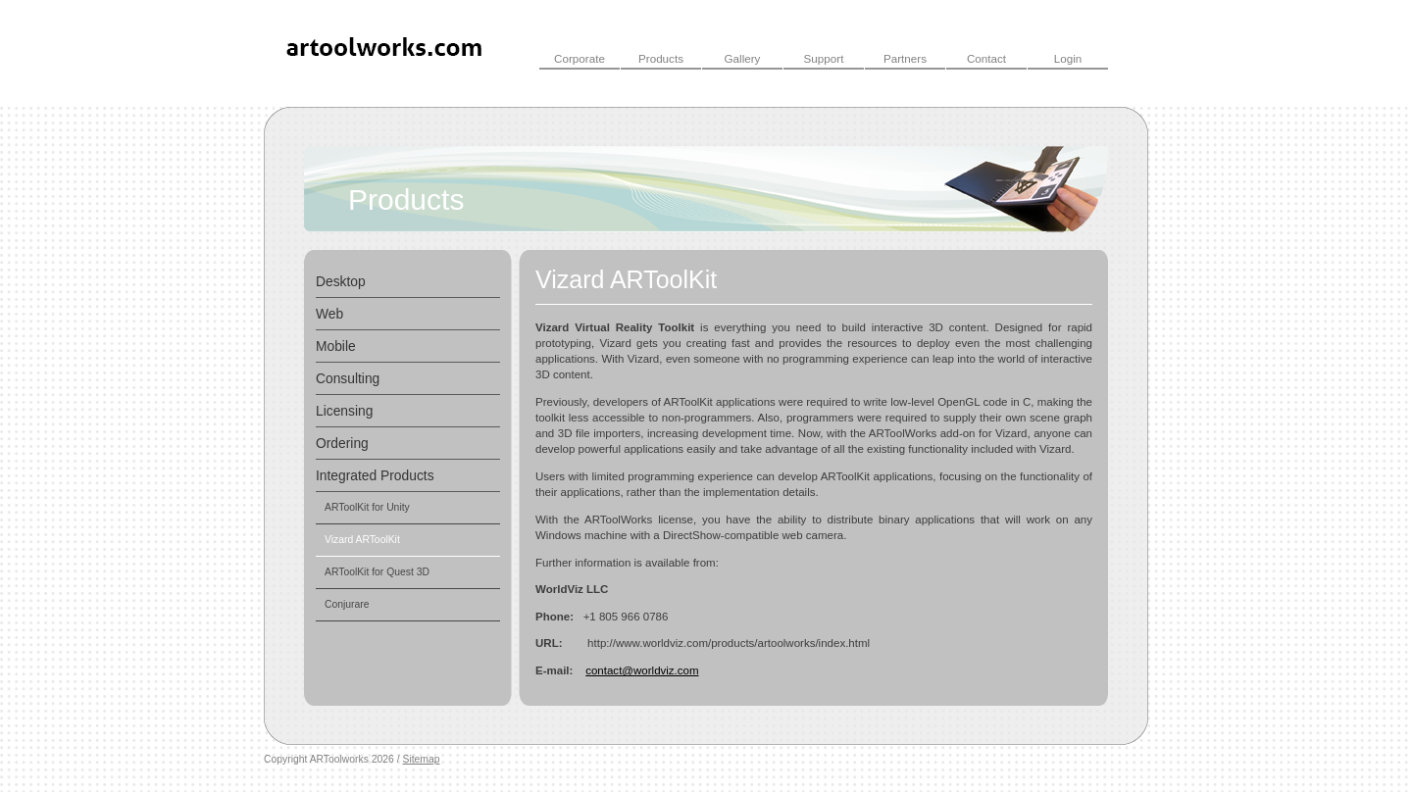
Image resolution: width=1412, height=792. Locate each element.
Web (329, 314)
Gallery (743, 58)
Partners (905, 58)
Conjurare (347, 604)
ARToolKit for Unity (367, 507)
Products (660, 58)
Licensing (344, 411)
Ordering (342, 443)
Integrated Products (375, 475)
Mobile (336, 346)
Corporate (579, 58)
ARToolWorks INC (385, 53)
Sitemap (420, 759)
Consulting (347, 378)
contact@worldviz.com (641, 670)
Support (824, 58)
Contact (986, 58)
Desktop (341, 281)
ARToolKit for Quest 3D (377, 572)
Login (1068, 58)
